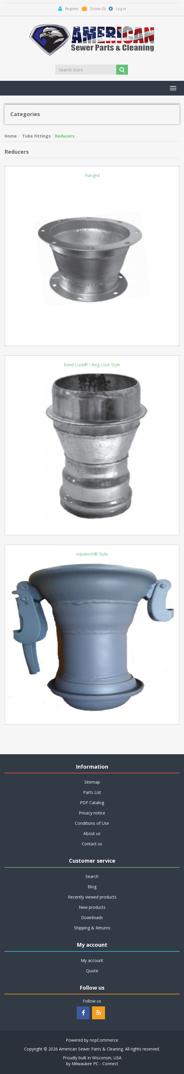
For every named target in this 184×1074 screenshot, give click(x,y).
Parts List (92, 792)
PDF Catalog (92, 802)
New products (92, 907)
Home (10, 136)
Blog (92, 886)
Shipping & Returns (92, 928)
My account (92, 960)
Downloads (92, 917)
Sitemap (92, 782)
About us (92, 833)
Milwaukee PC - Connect (95, 1063)
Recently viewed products (92, 897)
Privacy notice (92, 813)
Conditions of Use (92, 823)
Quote (92, 970)
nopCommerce (104, 1040)
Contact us (92, 844)
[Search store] (86, 70)
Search (92, 876)
